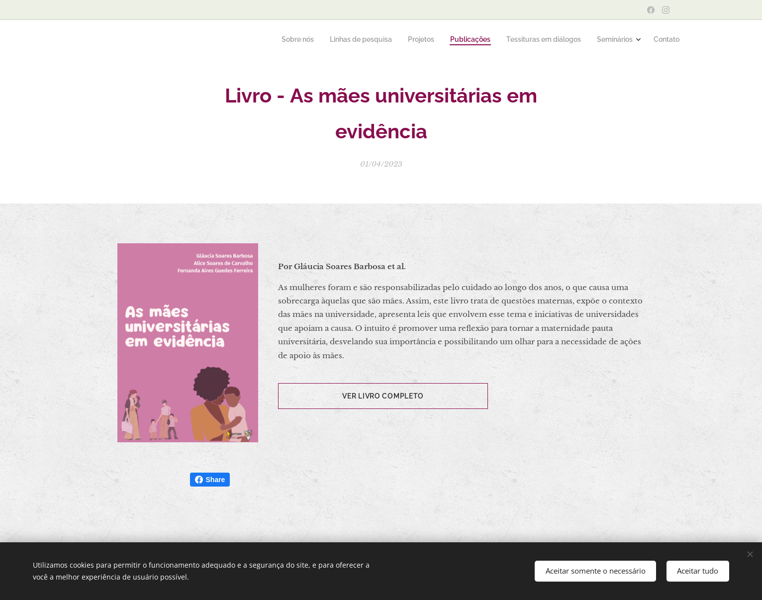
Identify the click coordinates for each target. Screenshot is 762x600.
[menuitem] (581, 40)
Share (210, 480)
